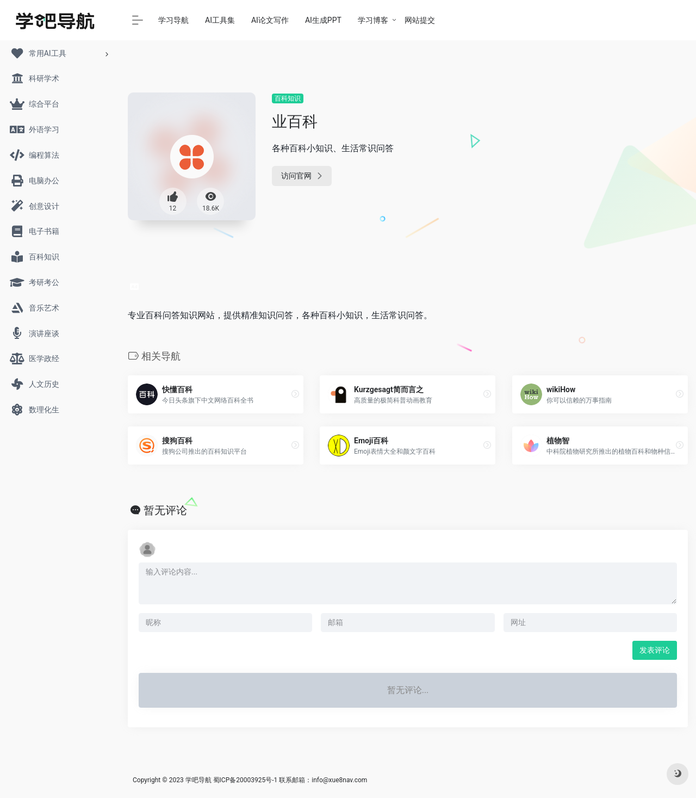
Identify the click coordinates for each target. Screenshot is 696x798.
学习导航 (173, 20)
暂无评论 (165, 510)
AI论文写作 (270, 20)
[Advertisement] (600, 160)
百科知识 (288, 98)
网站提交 (420, 20)
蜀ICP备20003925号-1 (245, 780)
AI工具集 (220, 20)
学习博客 (373, 20)
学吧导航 (198, 780)
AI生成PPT (323, 20)
